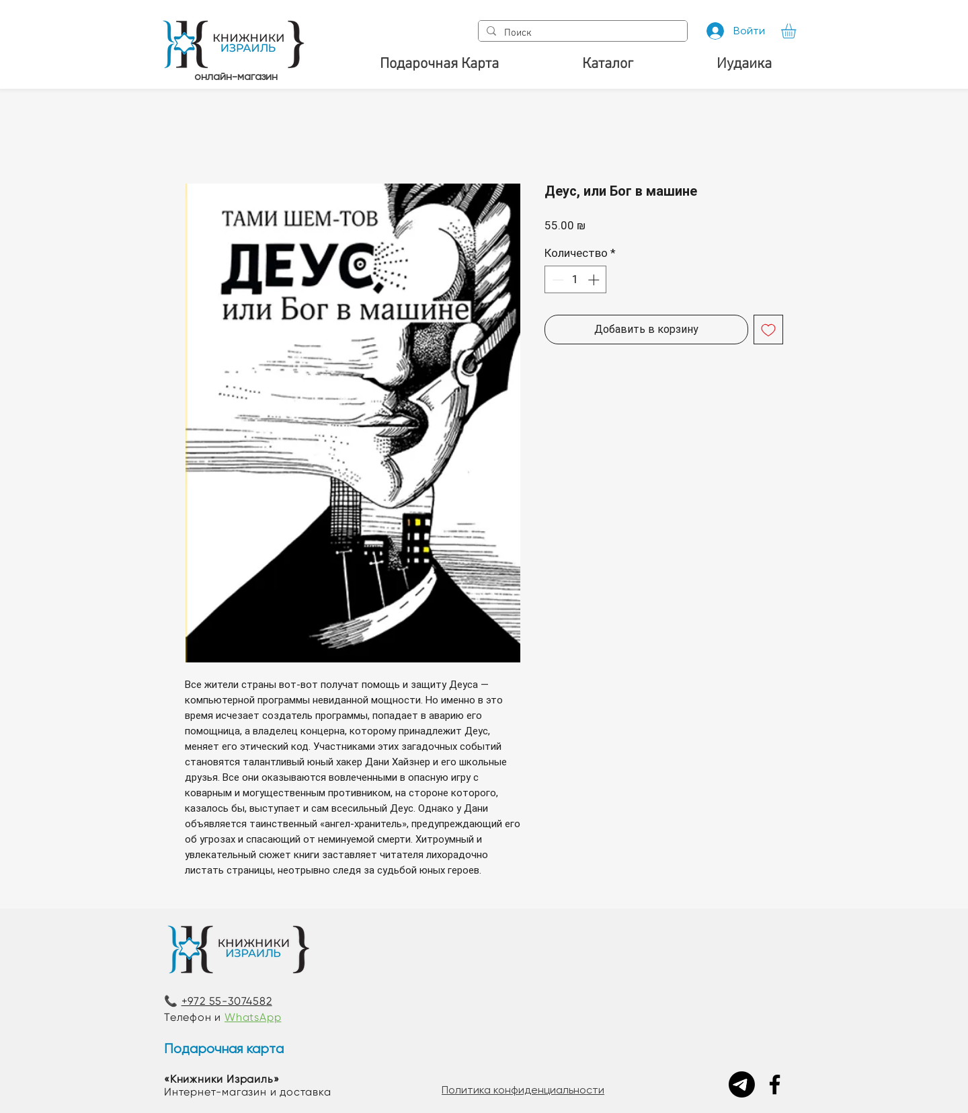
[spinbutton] (576, 279)
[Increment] (595, 279)
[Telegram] (742, 1084)
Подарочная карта (224, 1049)
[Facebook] (775, 1084)
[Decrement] (557, 279)
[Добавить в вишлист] (768, 329)
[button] (797, 31)
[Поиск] (581, 33)
